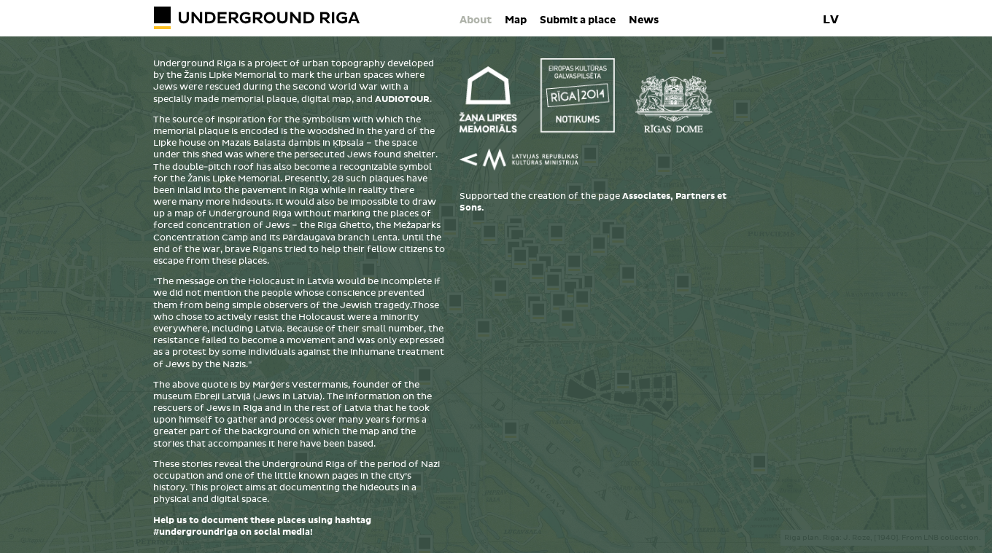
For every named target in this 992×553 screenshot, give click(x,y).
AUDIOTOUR (402, 99)
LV (831, 20)
